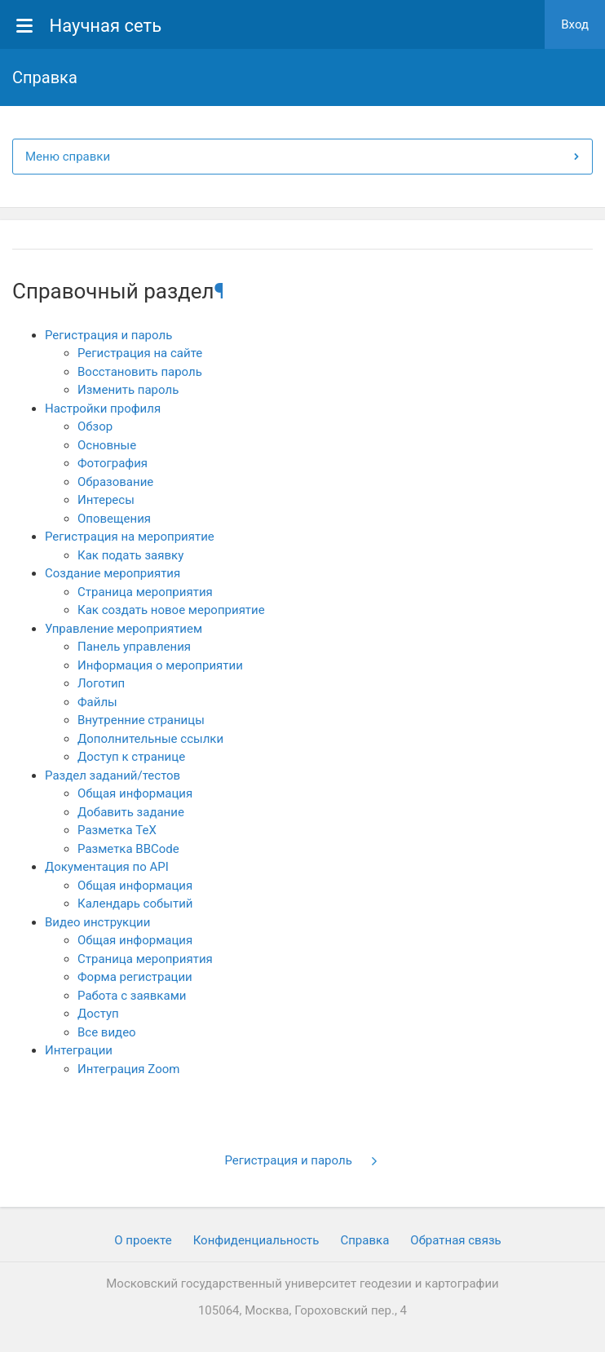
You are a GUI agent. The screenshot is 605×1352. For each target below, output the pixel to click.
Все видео (106, 1032)
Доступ (98, 1013)
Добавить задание (130, 812)
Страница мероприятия (145, 592)
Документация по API (107, 866)
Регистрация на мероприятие (129, 536)
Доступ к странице (131, 756)
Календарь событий (134, 903)
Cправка (364, 1240)
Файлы (97, 702)
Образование (115, 482)
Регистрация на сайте (139, 353)
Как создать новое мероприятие (171, 610)
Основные (106, 445)
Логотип (101, 683)
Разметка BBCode (128, 849)
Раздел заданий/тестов (112, 775)
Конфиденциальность (256, 1240)
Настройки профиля (103, 408)
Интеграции (79, 1050)
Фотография (112, 463)
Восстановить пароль (139, 372)
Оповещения (114, 518)
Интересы (106, 500)
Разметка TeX (117, 830)
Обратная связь (455, 1240)
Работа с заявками (131, 995)
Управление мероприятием (123, 628)
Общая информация (134, 793)
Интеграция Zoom (128, 1069)
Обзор (95, 426)
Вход (575, 24)
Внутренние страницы (141, 720)
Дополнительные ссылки (150, 738)
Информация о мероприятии (160, 665)
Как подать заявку (130, 555)
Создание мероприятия (112, 573)
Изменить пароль (128, 389)
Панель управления (134, 646)
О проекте (142, 1240)
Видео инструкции (97, 922)
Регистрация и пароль (108, 335)
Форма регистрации (134, 977)
